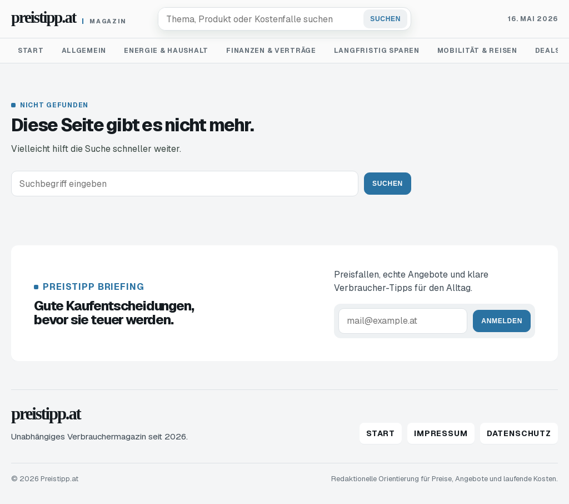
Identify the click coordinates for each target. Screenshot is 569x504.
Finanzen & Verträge (271, 50)
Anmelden (501, 321)
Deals (547, 50)
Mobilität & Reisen (477, 50)
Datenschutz (519, 433)
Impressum (441, 433)
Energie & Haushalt (166, 50)
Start (31, 50)
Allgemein (84, 50)
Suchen (385, 19)
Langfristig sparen (377, 50)
